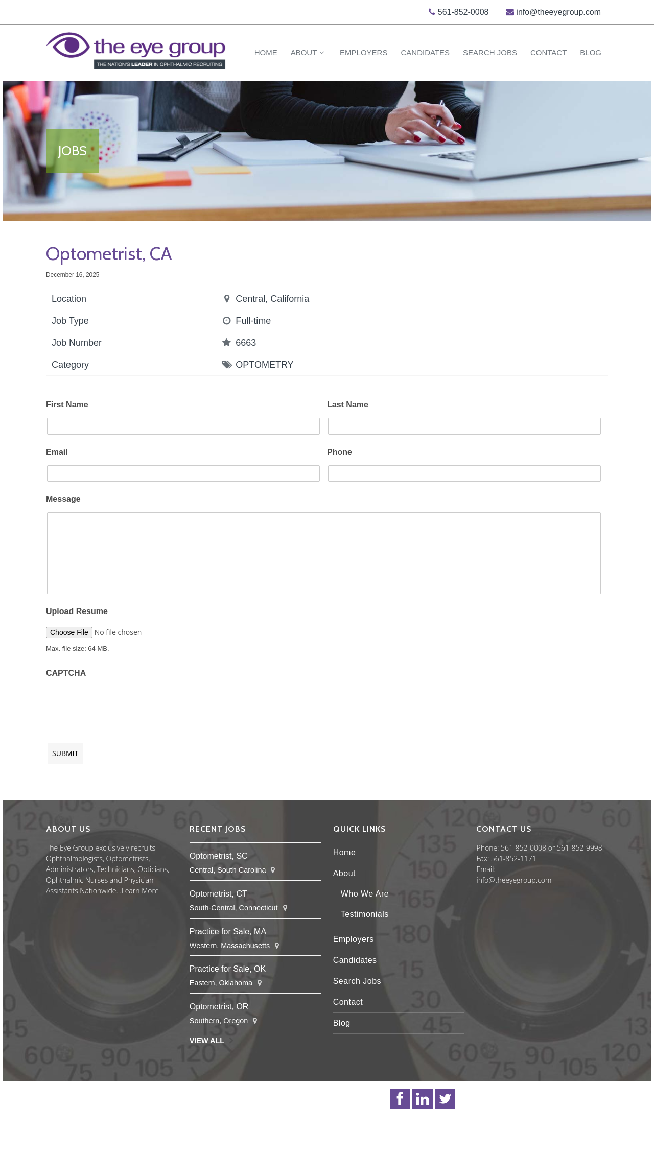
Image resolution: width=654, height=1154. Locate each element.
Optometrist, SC (219, 856)
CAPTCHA (66, 673)
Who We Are (365, 893)
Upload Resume (77, 611)
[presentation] (123, 705)
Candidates (425, 52)
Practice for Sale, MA (228, 931)
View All (207, 1041)
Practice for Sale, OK (228, 968)
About (308, 52)
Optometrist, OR (219, 1006)
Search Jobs (490, 52)
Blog (590, 52)
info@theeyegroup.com (558, 12)
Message (63, 498)
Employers (363, 52)
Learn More (140, 891)
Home (265, 52)
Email (57, 452)
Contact (548, 52)
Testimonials (365, 914)
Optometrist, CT (218, 893)
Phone (339, 452)
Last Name (347, 404)
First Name (67, 404)
